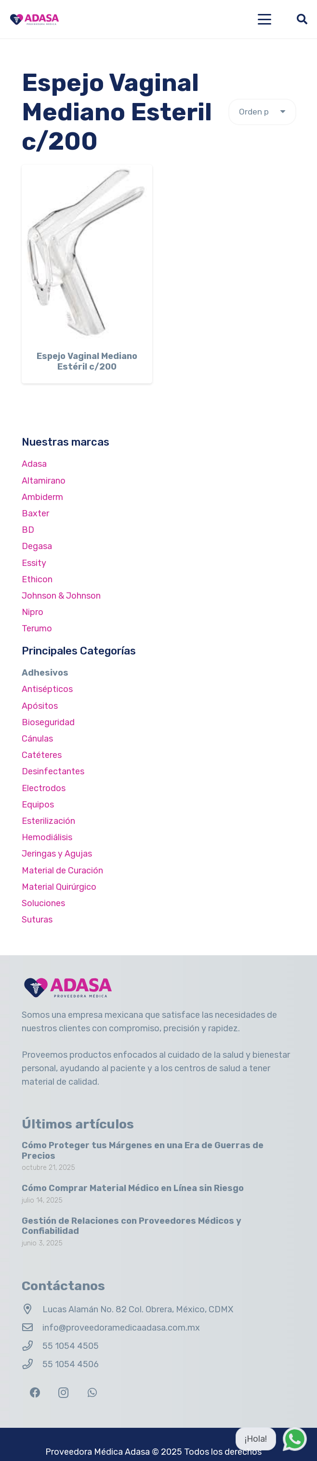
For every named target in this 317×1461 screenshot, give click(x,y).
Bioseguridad (48, 722)
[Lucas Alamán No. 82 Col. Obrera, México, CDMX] (32, 1309)
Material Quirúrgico (59, 887)
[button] (264, 19)
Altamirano (44, 480)
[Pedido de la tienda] (262, 112)
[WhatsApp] (92, 1393)
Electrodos (44, 788)
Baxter (35, 513)
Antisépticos (47, 689)
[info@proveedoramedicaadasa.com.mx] (32, 1327)
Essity (34, 563)
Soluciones (43, 903)
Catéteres (42, 755)
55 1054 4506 (70, 1364)
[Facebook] (35, 1393)
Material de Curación (62, 870)
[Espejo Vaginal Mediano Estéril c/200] (87, 254)
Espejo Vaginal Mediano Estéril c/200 (87, 361)
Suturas (37, 919)
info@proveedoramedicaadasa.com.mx (121, 1327)
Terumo (37, 628)
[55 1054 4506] (32, 1364)
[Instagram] (63, 1393)
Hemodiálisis (47, 837)
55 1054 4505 (70, 1346)
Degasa (37, 546)
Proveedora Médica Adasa (97, 1452)
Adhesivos (45, 672)
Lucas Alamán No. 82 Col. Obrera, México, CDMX (137, 1309)
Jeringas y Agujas (57, 853)
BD (28, 530)
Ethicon (37, 579)
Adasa (34, 464)
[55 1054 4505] (32, 1346)
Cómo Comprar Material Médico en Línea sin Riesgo (133, 1188)
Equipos (38, 804)
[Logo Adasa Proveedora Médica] (34, 19)
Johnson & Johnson (61, 595)
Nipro (32, 612)
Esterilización (48, 821)
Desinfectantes (53, 771)
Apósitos (40, 706)
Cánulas (37, 738)
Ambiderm (42, 497)
